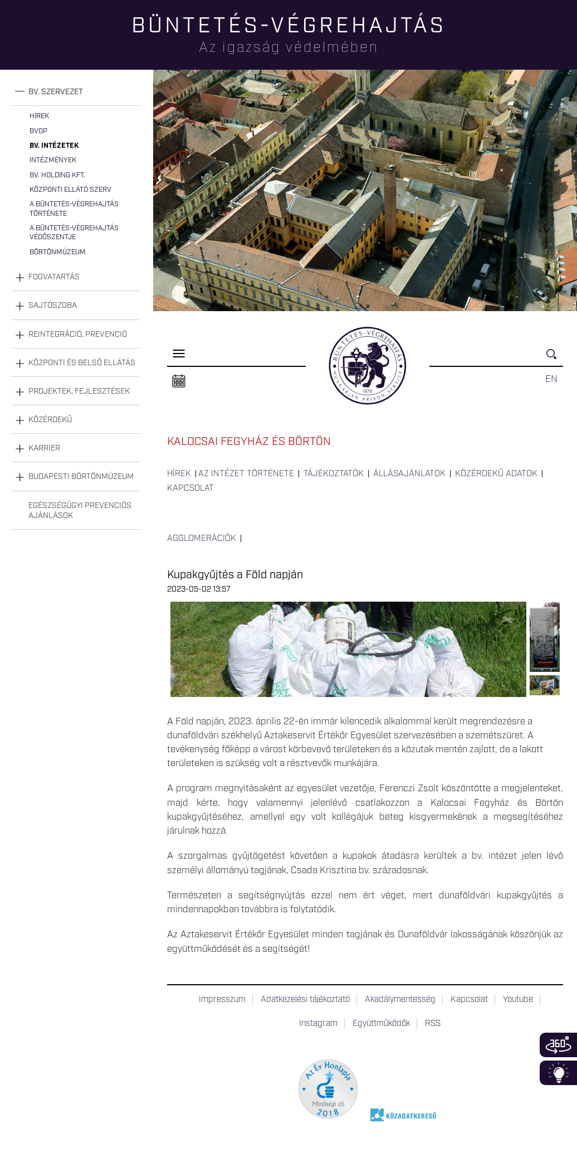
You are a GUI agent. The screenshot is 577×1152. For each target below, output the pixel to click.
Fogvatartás (54, 277)
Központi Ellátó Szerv (70, 190)
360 (558, 1045)
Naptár (178, 381)
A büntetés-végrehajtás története (74, 209)
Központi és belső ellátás (81, 363)
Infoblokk (558, 1073)
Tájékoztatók (334, 474)
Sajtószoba (52, 306)
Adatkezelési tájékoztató (305, 999)
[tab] (75, 92)
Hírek (39, 116)
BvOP (38, 131)
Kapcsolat (190, 488)
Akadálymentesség (400, 999)
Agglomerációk (201, 538)
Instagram (318, 1023)
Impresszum (222, 999)
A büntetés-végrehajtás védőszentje (74, 233)
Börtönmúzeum (58, 252)
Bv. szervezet (55, 92)
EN (551, 379)
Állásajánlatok (409, 474)
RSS (433, 1023)
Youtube (518, 999)
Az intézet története (246, 474)
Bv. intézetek (54, 146)
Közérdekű (50, 420)
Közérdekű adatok (496, 474)
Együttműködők (381, 1023)
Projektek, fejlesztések (79, 391)
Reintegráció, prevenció (77, 335)
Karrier (44, 448)
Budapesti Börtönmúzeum (81, 477)
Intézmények (53, 160)
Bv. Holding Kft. (57, 175)
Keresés (554, 359)
